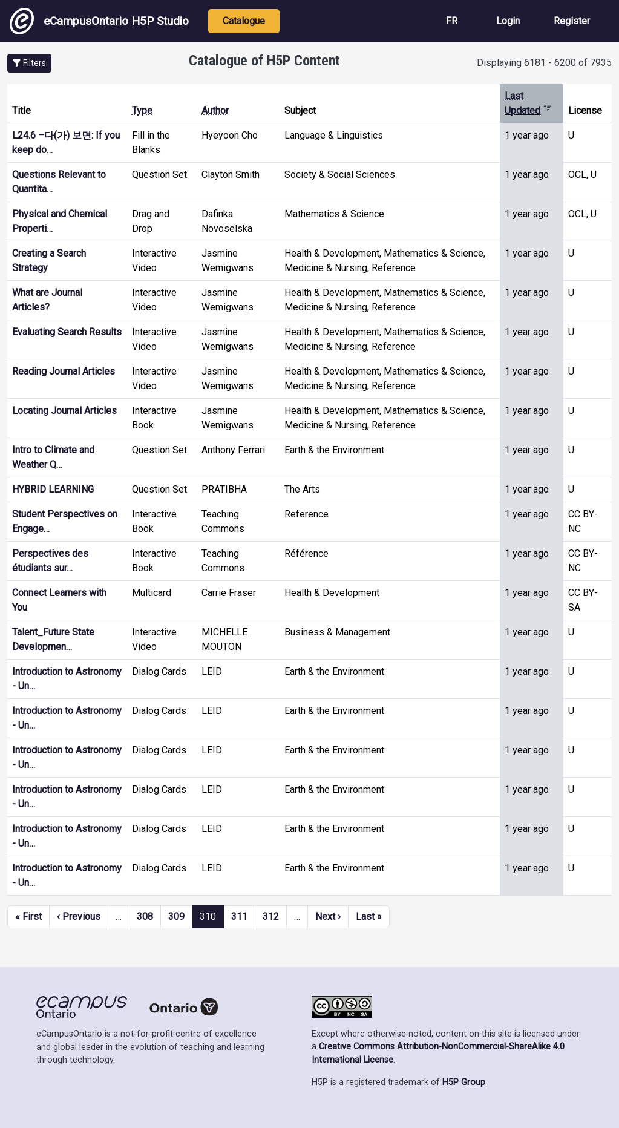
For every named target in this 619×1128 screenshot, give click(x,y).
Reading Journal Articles (63, 371)
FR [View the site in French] (451, 21)
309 (176, 916)
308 (145, 916)
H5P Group (463, 1082)
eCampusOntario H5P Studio (99, 21)
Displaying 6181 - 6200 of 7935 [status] (544, 62)
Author (215, 110)
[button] (29, 63)
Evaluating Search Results (67, 332)
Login (508, 21)
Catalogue (244, 21)
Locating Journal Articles (64, 410)
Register (572, 21)
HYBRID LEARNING (53, 489)
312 (271, 916)
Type (142, 110)
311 (239, 916)
